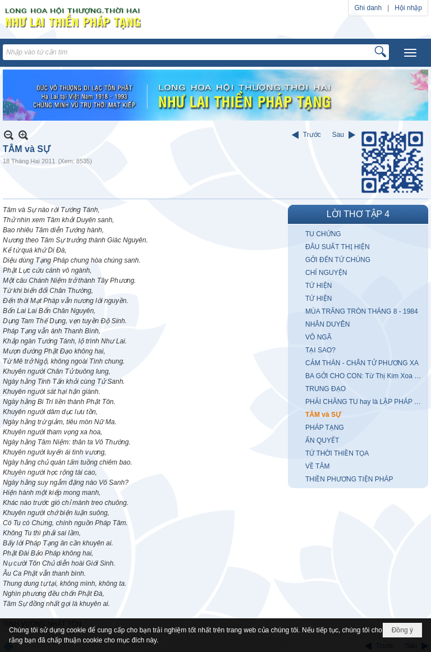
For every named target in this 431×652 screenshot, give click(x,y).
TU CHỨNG (323, 234)
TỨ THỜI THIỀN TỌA (337, 453)
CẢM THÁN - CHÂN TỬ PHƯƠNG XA (362, 363)
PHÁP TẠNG (324, 427)
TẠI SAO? (320, 350)
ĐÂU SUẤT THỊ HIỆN (337, 247)
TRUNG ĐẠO (325, 389)
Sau (338, 135)
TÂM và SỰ (323, 415)
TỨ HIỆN (318, 286)
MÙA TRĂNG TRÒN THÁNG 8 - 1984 (361, 311)
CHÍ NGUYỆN (326, 273)
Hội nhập (408, 8)
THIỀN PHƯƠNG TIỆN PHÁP (349, 479)
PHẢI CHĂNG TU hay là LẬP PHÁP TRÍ (365, 402)
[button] (410, 52)
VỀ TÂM (317, 466)
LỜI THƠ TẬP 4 (358, 214)
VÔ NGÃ (318, 337)
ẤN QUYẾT (322, 440)
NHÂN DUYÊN (327, 324)
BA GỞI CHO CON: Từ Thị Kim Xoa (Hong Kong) (365, 376)
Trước (312, 135)
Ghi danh (368, 8)
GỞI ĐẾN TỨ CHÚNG (337, 260)
